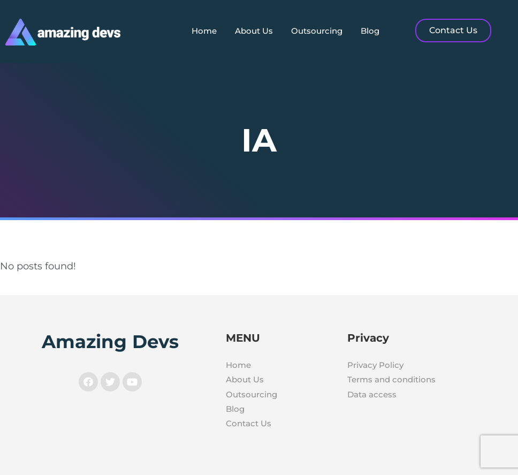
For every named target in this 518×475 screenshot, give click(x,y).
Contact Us (248, 423)
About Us (254, 31)
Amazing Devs (110, 341)
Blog (370, 31)
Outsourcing (316, 31)
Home (204, 31)
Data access (372, 394)
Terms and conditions (391, 379)
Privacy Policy (375, 365)
